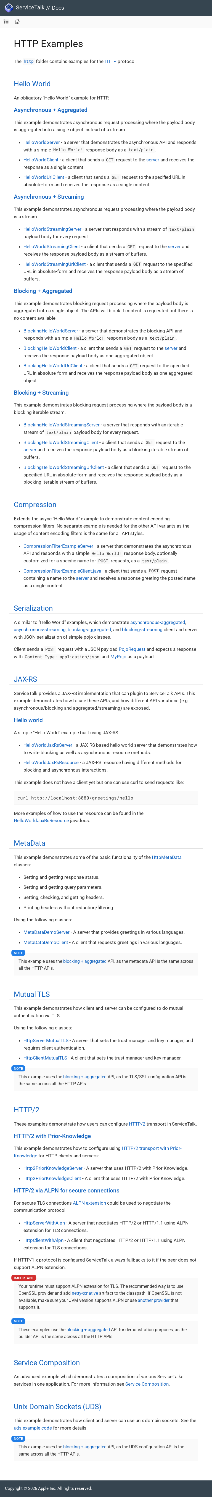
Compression (35, 504)
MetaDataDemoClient (45, 942)
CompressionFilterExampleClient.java (62, 571)
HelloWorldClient (41, 159)
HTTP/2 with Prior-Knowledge (52, 1136)
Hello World (32, 84)
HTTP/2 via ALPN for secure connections (67, 1190)
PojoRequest (132, 649)
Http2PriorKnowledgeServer (53, 1168)
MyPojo (118, 656)
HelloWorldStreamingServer (52, 229)
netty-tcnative (85, 1293)
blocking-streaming (142, 629)
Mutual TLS (32, 994)
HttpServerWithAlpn (44, 1223)
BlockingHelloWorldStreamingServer (61, 425)
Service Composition (47, 1363)
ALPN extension (89, 1203)
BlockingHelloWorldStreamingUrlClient (63, 467)
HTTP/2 (26, 1110)
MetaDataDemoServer (46, 932)
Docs (58, 7)
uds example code (33, 1428)
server (152, 159)
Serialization (33, 608)
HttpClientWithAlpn (43, 1240)
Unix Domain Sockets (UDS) (57, 1406)
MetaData (29, 843)
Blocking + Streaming (41, 392)
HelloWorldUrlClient (43, 177)
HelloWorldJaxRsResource (51, 762)
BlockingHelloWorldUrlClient (53, 365)
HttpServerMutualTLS (45, 1040)
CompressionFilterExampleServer (58, 546)
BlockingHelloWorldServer (50, 331)
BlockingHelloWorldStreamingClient (60, 442)
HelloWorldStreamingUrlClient (54, 264)
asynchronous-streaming (40, 629)
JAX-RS (25, 679)
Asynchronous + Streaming (49, 196)
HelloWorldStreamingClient (51, 246)
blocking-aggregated (89, 629)
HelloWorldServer (41, 142)
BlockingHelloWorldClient (50, 348)
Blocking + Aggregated (43, 291)
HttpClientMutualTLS (45, 1058)
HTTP (110, 61)
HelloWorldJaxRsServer (47, 745)
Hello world (28, 720)
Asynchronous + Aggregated (51, 110)
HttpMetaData (167, 857)
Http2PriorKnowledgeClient (52, 1178)
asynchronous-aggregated (157, 622)
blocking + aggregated (85, 961)
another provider (153, 1300)
